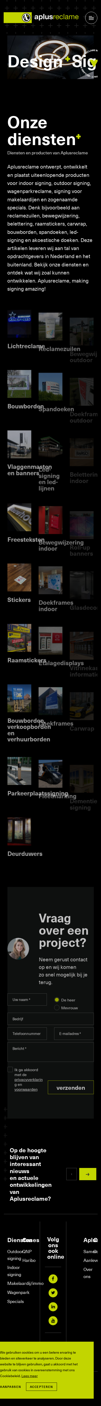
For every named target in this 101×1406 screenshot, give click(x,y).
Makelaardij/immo (12, 1283)
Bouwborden (25, 418)
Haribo (27, 1260)
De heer (68, 1005)
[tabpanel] (50, 60)
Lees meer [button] (29, 1375)
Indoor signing (12, 1271)
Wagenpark (12, 1292)
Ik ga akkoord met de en (28, 1085)
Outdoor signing (12, 1255)
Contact (96, 1251)
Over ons (86, 1273)
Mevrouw (69, 1013)
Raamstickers (26, 671)
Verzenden (70, 1093)
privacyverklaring (28, 1087)
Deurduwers (24, 865)
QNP (27, 1251)
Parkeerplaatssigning (37, 805)
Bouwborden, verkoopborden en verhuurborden (29, 741)
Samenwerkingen (86, 1251)
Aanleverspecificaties (86, 1260)
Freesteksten (26, 551)
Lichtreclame (26, 357)
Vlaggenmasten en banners (29, 481)
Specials (12, 1301)
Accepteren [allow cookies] (41, 1386)
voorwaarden (25, 1095)
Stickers (19, 611)
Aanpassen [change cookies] (10, 1386)
